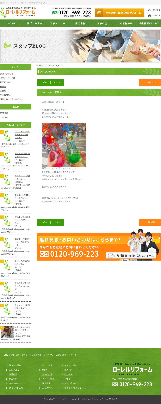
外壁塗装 (13, 374)
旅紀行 (3, 86)
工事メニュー (15, 370)
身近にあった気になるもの (11, 99)
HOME (39, 66)
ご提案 (67, 379)
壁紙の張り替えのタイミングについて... (22, 286)
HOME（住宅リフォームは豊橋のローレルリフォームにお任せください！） (44, 355)
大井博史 (4, 117)
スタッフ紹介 (70, 365)
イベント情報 (48, 379)
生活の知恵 (5, 95)
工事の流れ (47, 388)
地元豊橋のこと (6, 82)
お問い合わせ (70, 383)
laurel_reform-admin (9, 166)
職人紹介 (68, 370)
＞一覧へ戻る (150, 82)
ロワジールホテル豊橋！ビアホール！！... (22, 134)
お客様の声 (47, 374)
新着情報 (46, 383)
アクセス (156, 15)
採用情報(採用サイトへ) (75, 388)
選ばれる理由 (15, 365)
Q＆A (44, 370)
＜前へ (44, 82)
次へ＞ (57, 82)
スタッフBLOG (49, 66)
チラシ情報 (47, 365)
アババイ (113, 399)
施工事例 (13, 379)
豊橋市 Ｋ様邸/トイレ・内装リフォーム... (23, 242)
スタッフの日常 (6, 74)
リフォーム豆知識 (7, 78)
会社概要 (156, 10)
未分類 (3, 91)
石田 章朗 (4, 113)
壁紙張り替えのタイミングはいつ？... (22, 220)
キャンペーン (15, 383)
